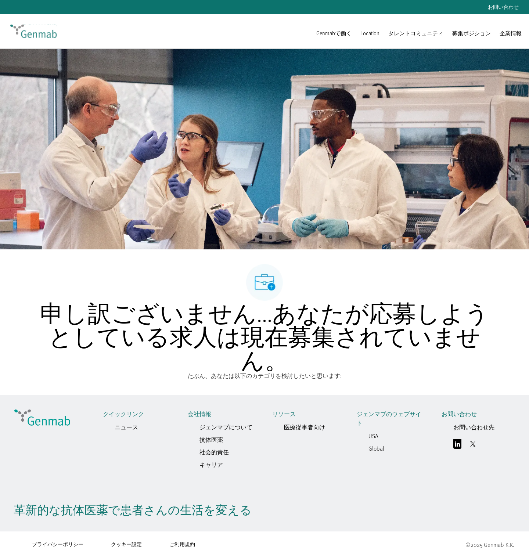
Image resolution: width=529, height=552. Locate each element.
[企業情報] (511, 36)
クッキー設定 (126, 544)
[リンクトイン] (457, 445)
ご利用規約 (182, 544)
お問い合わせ (503, 7)
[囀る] (472, 445)
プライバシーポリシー (57, 544)
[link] (33, 31)
